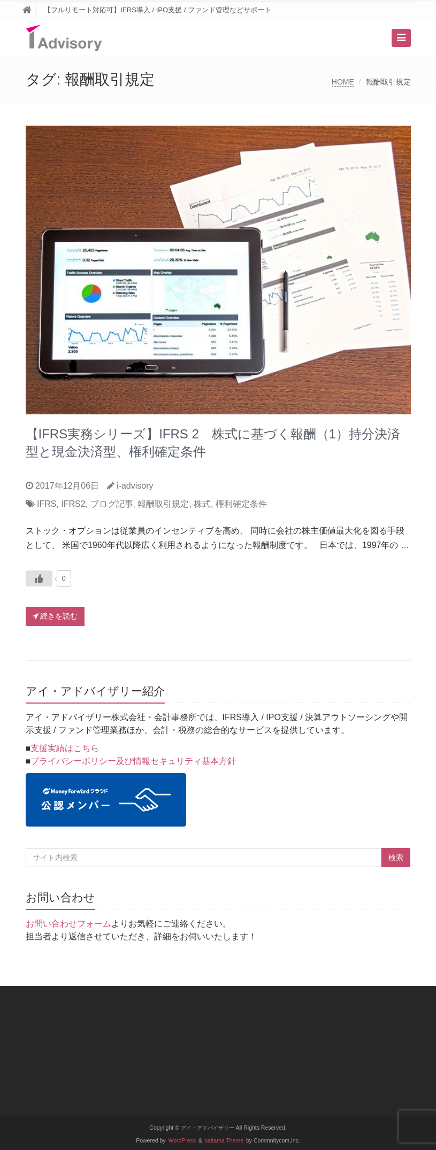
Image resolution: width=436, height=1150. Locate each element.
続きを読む (55, 616)
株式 (202, 503)
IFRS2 (73, 503)
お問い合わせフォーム (68, 923)
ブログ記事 (111, 503)
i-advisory (135, 485)
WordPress (182, 1141)
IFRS (46, 503)
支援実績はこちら (64, 748)
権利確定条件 (241, 503)
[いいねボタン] (39, 578)
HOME (343, 82)
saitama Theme (224, 1141)
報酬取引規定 (163, 503)
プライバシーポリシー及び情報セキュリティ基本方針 (133, 761)
